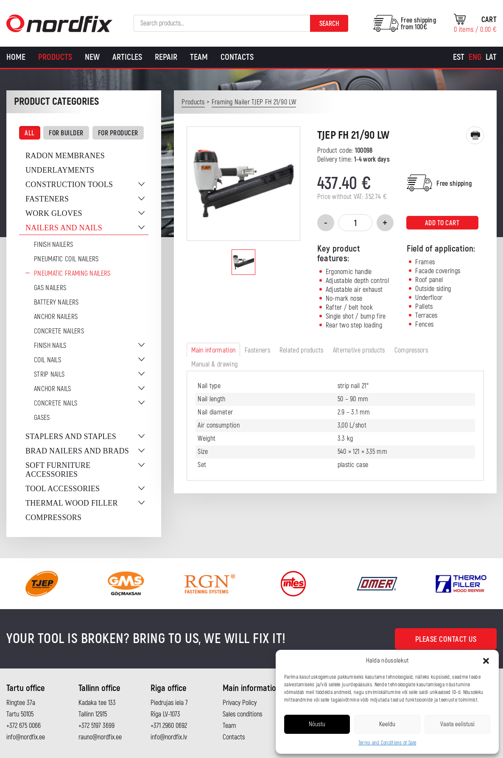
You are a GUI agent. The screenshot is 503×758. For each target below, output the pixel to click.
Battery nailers (56, 302)
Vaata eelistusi (457, 724)
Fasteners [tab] (257, 350)
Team (199, 57)
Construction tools (69, 184)
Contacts (237, 57)
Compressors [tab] (411, 350)
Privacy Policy (240, 703)
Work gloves (53, 213)
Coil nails (47, 360)
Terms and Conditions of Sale (387, 743)
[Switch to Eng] (475, 57)
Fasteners (47, 199)
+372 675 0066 (23, 726)
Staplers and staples (70, 436)
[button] (486, 661)
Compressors (53, 517)
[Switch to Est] (458, 57)
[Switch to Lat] (491, 57)
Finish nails (50, 345)
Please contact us (446, 639)
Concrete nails (55, 403)
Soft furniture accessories (57, 469)
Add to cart (442, 223)
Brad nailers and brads (77, 451)
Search (329, 24)
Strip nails (49, 374)
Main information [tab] (213, 350)
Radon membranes (65, 155)
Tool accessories (62, 488)
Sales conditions (242, 714)
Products (55, 57)
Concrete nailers (59, 331)
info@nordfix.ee (25, 737)
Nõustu (317, 724)
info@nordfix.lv (169, 737)
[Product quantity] (355, 222)
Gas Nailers (50, 288)
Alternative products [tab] (359, 350)
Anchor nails (52, 389)
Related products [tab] (301, 350)
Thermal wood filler (71, 503)
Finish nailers (53, 245)
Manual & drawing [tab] (214, 364)
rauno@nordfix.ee (100, 737)
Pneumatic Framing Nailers (72, 273)
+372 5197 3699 (96, 726)
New (92, 57)
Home (15, 57)
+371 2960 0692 (169, 726)
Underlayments (59, 170)
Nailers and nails (63, 228)
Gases (42, 418)
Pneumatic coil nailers (66, 259)
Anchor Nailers (56, 317)
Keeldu (387, 724)
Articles (127, 57)
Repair (166, 57)
